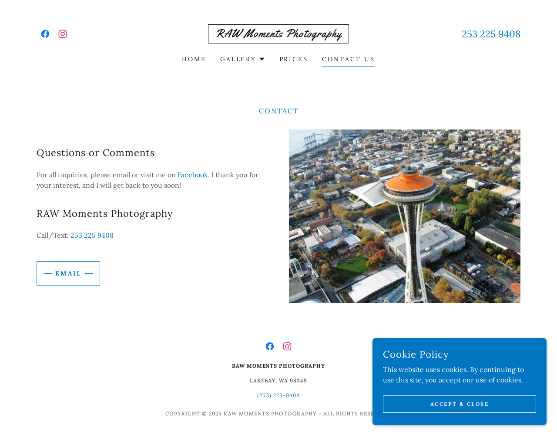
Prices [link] (294, 59)
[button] (242, 59)
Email (68, 273)
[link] (45, 34)
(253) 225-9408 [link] (278, 395)
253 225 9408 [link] (491, 34)
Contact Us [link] (348, 59)
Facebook (193, 174)
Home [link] (194, 59)
